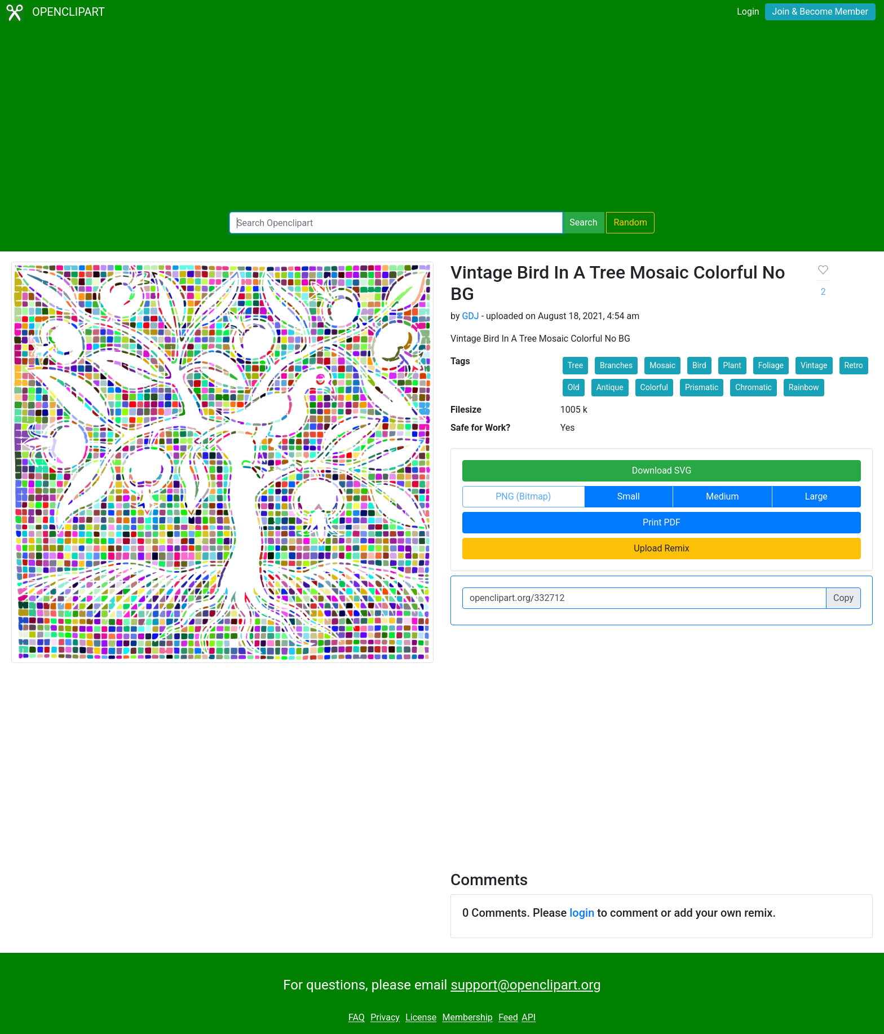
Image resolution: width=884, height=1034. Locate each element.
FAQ (356, 1018)
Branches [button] (616, 365)
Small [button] (628, 496)
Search (583, 222)
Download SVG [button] (662, 470)
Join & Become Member (820, 11)
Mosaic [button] (662, 365)
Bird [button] (699, 365)
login (581, 913)
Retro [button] (854, 365)
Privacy (385, 1018)
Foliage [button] (771, 365)
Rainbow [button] (804, 387)
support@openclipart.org (525, 985)
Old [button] (574, 387)
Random (630, 222)
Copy (843, 598)
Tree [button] (575, 365)
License (420, 1018)
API (528, 1018)
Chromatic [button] (753, 387)
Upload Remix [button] (661, 548)
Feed (508, 1018)
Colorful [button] (654, 387)
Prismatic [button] (701, 387)
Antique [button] (610, 387)
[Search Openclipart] (396, 222)
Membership (467, 1018)
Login (748, 11)
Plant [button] (732, 365)
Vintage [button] (814, 365)
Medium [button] (722, 496)
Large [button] (816, 496)
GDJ (470, 316)
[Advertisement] (442, 118)
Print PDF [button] (661, 522)
